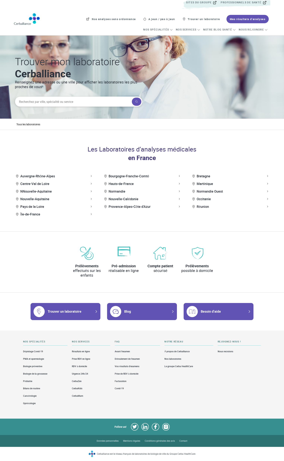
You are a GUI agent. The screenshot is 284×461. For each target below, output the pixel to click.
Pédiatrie (27, 381)
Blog (127, 311)
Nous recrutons (225, 351)
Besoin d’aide (211, 311)
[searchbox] (73, 102)
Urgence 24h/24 (80, 373)
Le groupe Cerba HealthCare (178, 366)
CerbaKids (77, 388)
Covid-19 (119, 388)
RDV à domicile (79, 366)
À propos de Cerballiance (177, 351)
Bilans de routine (31, 388)
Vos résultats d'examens (127, 366)
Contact (183, 440)
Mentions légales (131, 440)
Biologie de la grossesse (35, 373)
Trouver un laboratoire (64, 311)
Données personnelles (108, 440)
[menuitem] (203, 2)
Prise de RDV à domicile (126, 373)
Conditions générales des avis (160, 440)
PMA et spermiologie (33, 358)
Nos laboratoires (172, 358)
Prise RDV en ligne (81, 358)
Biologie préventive (32, 366)
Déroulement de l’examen (127, 358)
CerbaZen (77, 381)
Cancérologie (30, 395)
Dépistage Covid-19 (33, 351)
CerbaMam (77, 395)
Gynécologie (29, 403)
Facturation (120, 381)
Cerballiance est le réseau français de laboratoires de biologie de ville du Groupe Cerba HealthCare (146, 453)
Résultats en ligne (81, 351)
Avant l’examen (122, 351)
